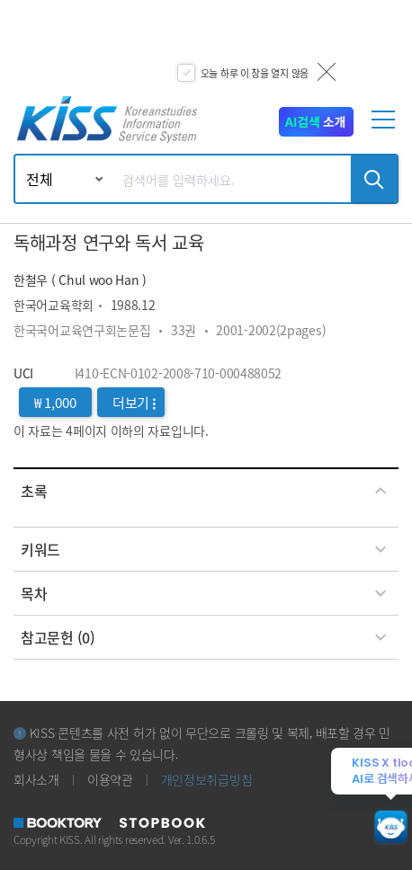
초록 (206, 491)
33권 (183, 330)
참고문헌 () (206, 637)
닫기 (326, 71)
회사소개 (36, 779)
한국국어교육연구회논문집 (81, 330)
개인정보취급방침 (207, 779)
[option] (206, 45)
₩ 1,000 (55, 402)
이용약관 (110, 779)
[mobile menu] (386, 126)
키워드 (206, 549)
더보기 (134, 402)
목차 (206, 593)
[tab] (206, 491)
